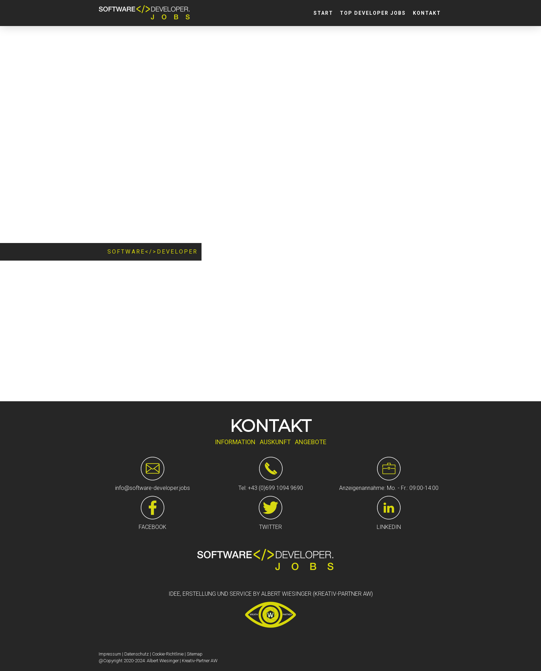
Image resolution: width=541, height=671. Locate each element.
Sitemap (195, 654)
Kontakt (427, 13)
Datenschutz (136, 654)
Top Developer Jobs (372, 13)
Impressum (110, 654)
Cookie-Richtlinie (168, 654)
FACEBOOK (152, 527)
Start (323, 13)
